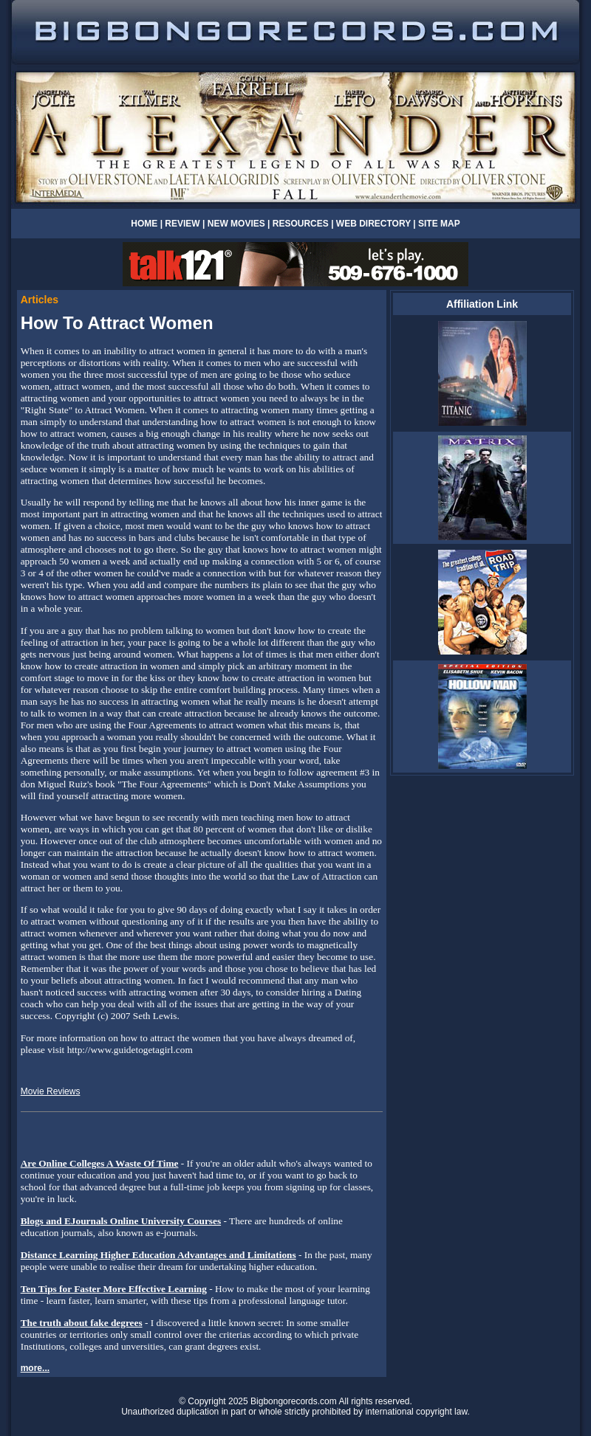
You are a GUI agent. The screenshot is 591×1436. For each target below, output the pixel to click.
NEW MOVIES (236, 223)
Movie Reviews (51, 1091)
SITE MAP (439, 223)
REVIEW (182, 223)
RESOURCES (301, 223)
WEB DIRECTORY (373, 223)
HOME (144, 223)
